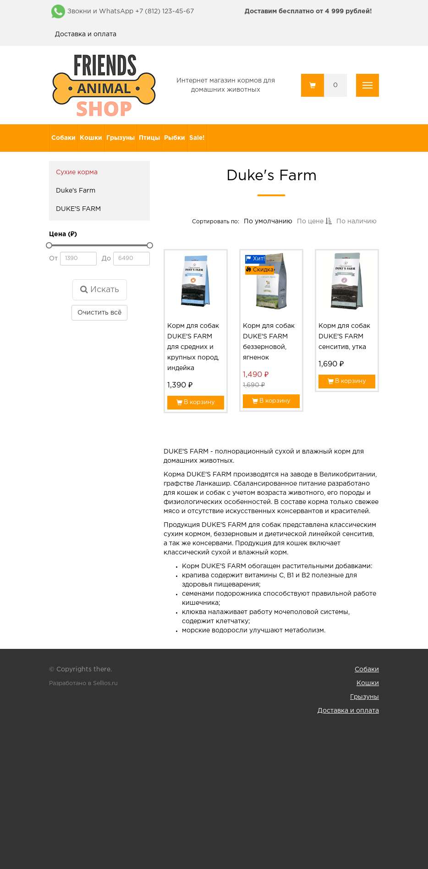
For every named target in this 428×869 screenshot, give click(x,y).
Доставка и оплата (85, 34)
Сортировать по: (216, 222)
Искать (99, 289)
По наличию (356, 222)
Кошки (91, 138)
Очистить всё (99, 312)
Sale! (196, 138)
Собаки (63, 138)
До (106, 258)
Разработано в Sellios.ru (83, 683)
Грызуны (120, 138)
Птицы (149, 138)
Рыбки (174, 138)
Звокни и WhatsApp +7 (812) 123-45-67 (130, 11)
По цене (313, 222)
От (53, 258)
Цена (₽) (63, 234)
